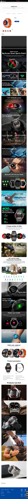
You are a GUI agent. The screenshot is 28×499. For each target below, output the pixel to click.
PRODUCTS (14, 6)
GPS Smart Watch (19, 13)
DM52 (4, 479)
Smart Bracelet (14, 13)
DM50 (26, 479)
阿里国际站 (3, 495)
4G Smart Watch (8, 13)
